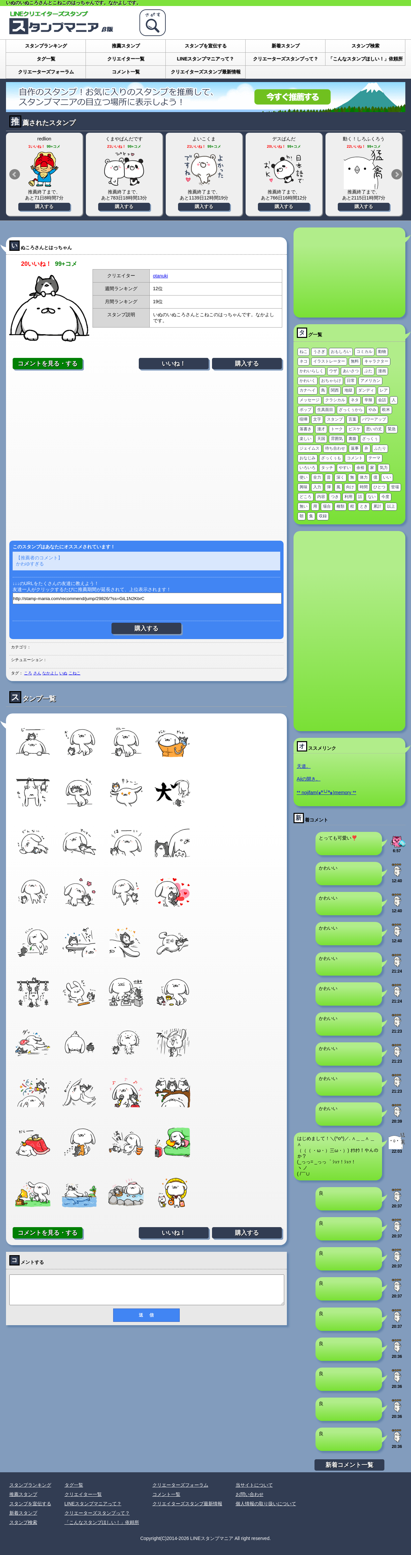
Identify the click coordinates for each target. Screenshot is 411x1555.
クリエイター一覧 (125, 58)
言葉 (352, 419)
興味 (304, 487)
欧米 (386, 409)
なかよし (50, 673)
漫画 (382, 371)
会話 (382, 400)
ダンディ (366, 390)
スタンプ (335, 419)
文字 (317, 419)
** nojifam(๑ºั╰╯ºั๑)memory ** (326, 792)
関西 (335, 390)
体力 (364, 477)
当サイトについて (254, 1485)
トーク (337, 429)
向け (350, 487)
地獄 (348, 390)
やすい (345, 467)
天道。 (304, 766)
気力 (384, 467)
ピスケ (354, 429)
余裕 (360, 467)
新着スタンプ (286, 45)
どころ (305, 496)
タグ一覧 (46, 58)
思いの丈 (374, 429)
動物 (382, 351)
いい (387, 477)
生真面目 (325, 409)
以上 (391, 506)
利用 (348, 496)
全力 (317, 477)
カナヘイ (307, 390)
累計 (377, 506)
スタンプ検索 (365, 45)
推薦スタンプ (126, 45)
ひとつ (379, 487)
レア (384, 390)
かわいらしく (311, 371)
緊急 (392, 429)
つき (335, 496)
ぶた (368, 371)
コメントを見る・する (48, 363)
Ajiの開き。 (309, 779)
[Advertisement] (146, 455)
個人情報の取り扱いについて (266, 1503)
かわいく (307, 380)
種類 (340, 506)
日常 (351, 380)
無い (304, 506)
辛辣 (368, 400)
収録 (323, 516)
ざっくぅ (370, 438)
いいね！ (174, 363)
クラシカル (335, 400)
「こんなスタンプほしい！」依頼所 (365, 58)
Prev (14, 174)
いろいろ (307, 467)
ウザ (333, 371)
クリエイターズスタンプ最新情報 (206, 71)
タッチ (327, 467)
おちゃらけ (331, 380)
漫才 (321, 429)
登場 (395, 487)
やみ (372, 409)
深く (340, 477)
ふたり (380, 448)
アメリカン (370, 380)
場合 (327, 506)
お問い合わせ (250, 1494)
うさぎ (319, 351)
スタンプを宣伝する (206, 45)
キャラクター (376, 361)
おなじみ (307, 458)
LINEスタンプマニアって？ (205, 58)
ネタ (355, 400)
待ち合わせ (335, 448)
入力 (317, 487)
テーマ (374, 458)
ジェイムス (309, 448)
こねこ (75, 673)
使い (304, 477)
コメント (355, 458)
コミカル (364, 351)
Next (396, 174)
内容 (321, 496)
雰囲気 (337, 438)
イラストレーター (329, 361)
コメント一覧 (126, 71)
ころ (28, 673)
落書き (305, 429)
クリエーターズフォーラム (46, 71)
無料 (355, 361)
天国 (321, 438)
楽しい (305, 438)
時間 (364, 487)
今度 (385, 496)
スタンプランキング (46, 45)
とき (364, 506)
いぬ (63, 673)
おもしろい (341, 351)
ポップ (305, 409)
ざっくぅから (351, 409)
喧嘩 (304, 419)
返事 (355, 448)
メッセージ (309, 400)
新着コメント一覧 (349, 1465)
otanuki (160, 276)
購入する (44, 206)
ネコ (304, 361)
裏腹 (352, 438)
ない (372, 496)
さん (37, 673)
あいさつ (351, 371)
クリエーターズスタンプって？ (285, 58)
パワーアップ (374, 419)
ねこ (304, 351)
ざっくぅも (331, 458)
